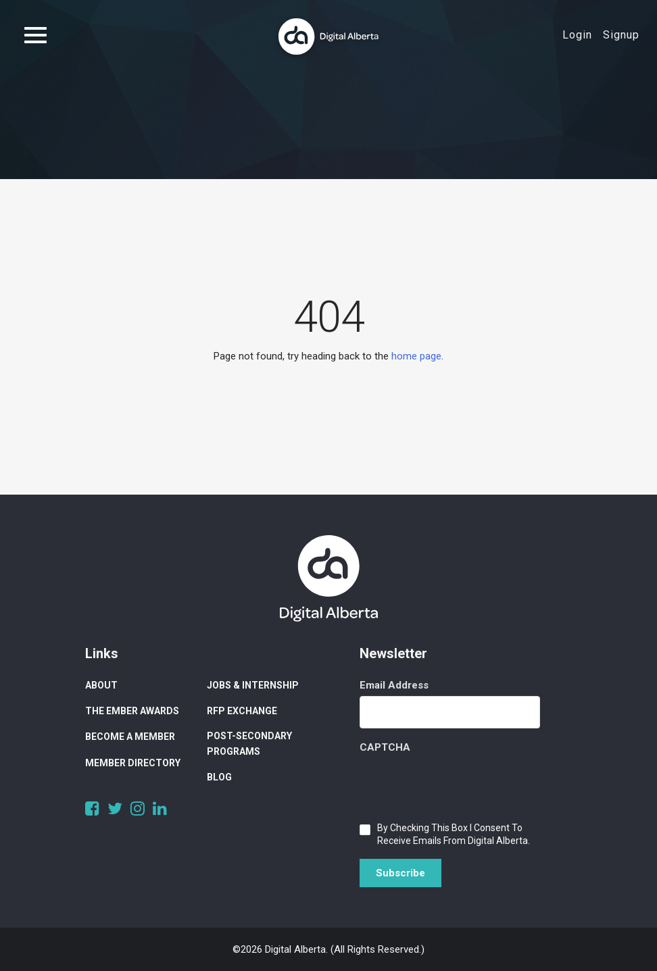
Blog (219, 777)
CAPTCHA (385, 747)
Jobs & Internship (253, 685)
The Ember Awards (132, 710)
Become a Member (130, 736)
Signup (621, 34)
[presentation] (462, 784)
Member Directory (132, 762)
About (101, 685)
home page (416, 356)
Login (577, 34)
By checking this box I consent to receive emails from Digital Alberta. (453, 834)
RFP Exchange (242, 710)
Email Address (394, 685)
